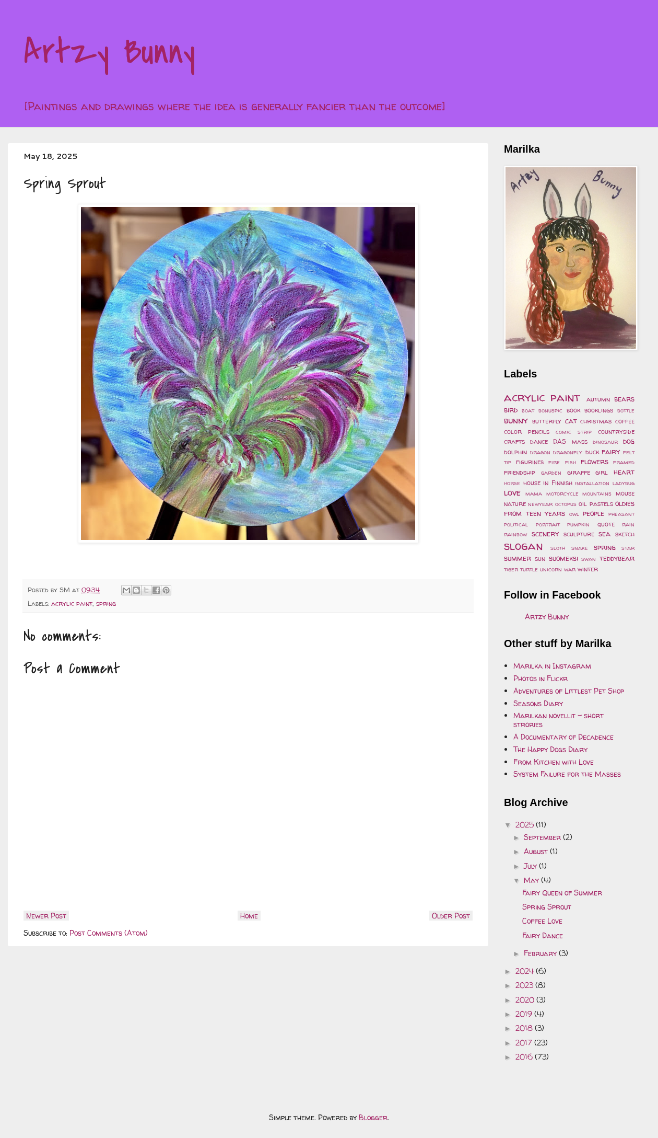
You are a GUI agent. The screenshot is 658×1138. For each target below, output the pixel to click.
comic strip (574, 432)
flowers (594, 461)
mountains (597, 493)
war (569, 569)
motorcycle (562, 493)
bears (624, 399)
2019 (524, 1014)
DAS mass (570, 441)
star (627, 548)
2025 (525, 825)
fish (570, 462)
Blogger (373, 1117)
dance (539, 441)
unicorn (551, 569)
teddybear (617, 558)
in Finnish (557, 482)
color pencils (526, 431)
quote (606, 524)
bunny (516, 420)
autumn (598, 399)
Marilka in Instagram (552, 666)
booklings (598, 410)
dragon (540, 452)
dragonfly (567, 452)
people (593, 513)
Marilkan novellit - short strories (558, 719)
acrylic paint (71, 603)
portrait (548, 524)
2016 (525, 1057)
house (531, 482)
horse (512, 483)
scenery (545, 533)
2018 (525, 1028)
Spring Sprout (546, 907)
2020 (525, 1000)
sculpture (578, 534)
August (537, 851)
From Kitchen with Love (553, 762)
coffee (624, 421)
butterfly (546, 421)
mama (533, 493)
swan (588, 559)
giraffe (578, 472)
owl (574, 514)
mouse (625, 493)
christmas (596, 421)
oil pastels (596, 503)
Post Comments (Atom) (108, 933)
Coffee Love (542, 921)
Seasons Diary (538, 703)
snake (579, 548)
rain (628, 524)
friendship (519, 472)
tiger (511, 569)
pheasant (621, 514)
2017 (524, 1043)
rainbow (515, 534)
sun (540, 558)
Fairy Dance (542, 935)
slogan (523, 545)
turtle (529, 569)
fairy (611, 451)
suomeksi (563, 558)
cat (571, 421)
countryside (616, 431)
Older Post (451, 916)
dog (628, 441)
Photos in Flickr (540, 678)
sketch (624, 534)
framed (623, 462)
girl (601, 472)
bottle (625, 410)
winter (588, 569)
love (512, 492)
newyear (540, 504)
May (532, 880)
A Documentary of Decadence (563, 737)
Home (249, 916)
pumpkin (578, 524)
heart (624, 472)
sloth (557, 548)
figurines (530, 461)
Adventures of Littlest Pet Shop (568, 691)
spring (106, 603)
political (516, 524)
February (541, 953)
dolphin (515, 451)
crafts (514, 441)
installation (592, 483)
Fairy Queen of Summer (562, 893)
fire (554, 462)
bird (511, 410)
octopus (566, 504)
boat (528, 410)
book (573, 410)
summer (517, 558)
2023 (525, 985)
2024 (525, 971)
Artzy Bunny (109, 51)
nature (515, 503)
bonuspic (550, 410)
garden (551, 472)
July (531, 866)
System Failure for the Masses (567, 774)
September (543, 837)
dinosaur (605, 442)
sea (604, 533)
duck (592, 451)
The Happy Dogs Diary (550, 749)
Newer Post (46, 916)
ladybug (623, 483)
